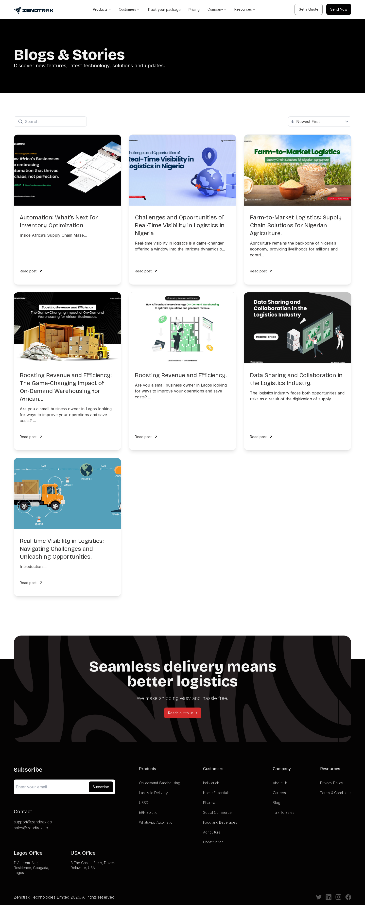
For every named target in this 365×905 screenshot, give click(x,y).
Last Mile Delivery (153, 793)
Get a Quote (308, 9)
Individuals (211, 783)
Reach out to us (182, 713)
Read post (31, 271)
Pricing (194, 9)
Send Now (338, 9)
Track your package (164, 9)
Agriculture (212, 832)
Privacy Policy (331, 783)
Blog (276, 802)
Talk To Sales (283, 812)
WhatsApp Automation (156, 822)
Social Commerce (217, 812)
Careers (279, 793)
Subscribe (101, 787)
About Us (280, 783)
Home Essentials (216, 793)
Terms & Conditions (335, 793)
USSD (143, 802)
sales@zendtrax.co (31, 827)
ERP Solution (149, 812)
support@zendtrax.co (33, 821)
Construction (213, 842)
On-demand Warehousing (159, 783)
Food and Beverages (220, 822)
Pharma (209, 802)
